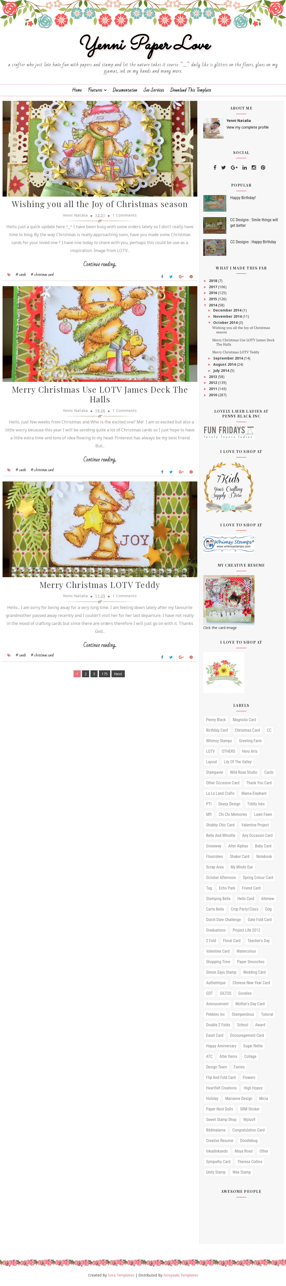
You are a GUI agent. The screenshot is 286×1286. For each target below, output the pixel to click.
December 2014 (227, 312)
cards (269, 774)
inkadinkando (217, 1153)
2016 (213, 295)
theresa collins (249, 1164)
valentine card (218, 953)
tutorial (267, 1016)
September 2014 (228, 360)
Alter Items (228, 1058)
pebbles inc (215, 1016)
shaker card (239, 858)
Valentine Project (255, 827)
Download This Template (190, 92)
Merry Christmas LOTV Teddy (96, 590)
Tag (209, 890)
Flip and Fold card (221, 1079)
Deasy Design (229, 806)
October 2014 (226, 324)
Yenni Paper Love (143, 47)
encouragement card (247, 1037)
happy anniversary (221, 1048)
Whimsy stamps (219, 743)
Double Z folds (218, 1027)
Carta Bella (215, 911)
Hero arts (250, 753)
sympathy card (218, 1164)
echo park (227, 890)
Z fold (211, 943)
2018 (213, 283)
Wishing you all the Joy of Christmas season (96, 207)
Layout (211, 764)
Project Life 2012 (246, 932)
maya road (244, 1153)
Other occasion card (222, 785)
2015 (213, 301)
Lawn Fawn (263, 816)
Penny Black (216, 722)
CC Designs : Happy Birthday (253, 244)
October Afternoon (221, 879)
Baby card (263, 848)
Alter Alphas (238, 848)
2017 (213, 289)
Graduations (216, 932)
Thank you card (259, 785)
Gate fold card (260, 922)
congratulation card (248, 1132)
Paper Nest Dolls (219, 1111)
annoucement (217, 1006)
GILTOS (225, 995)
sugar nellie (253, 1048)
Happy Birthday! (243, 200)
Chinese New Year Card (251, 985)
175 (101, 679)
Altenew (267, 900)
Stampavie (214, 774)
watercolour (246, 953)
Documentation (125, 92)
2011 (213, 391)
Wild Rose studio (243, 774)
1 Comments (121, 218)
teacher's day (259, 943)
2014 (213, 307)
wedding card (254, 974)
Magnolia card (244, 722)
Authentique (216, 985)
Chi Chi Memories (233, 816)
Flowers (249, 1079)
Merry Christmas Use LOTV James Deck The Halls (96, 399)
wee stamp (241, 1174)
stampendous (243, 1016)
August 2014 (225, 366)
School (242, 1027)
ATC (209, 1058)
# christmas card (42, 278)
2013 (213, 378)
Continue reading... (96, 268)
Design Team (216, 1069)
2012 (213, 385)
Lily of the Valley (237, 764)
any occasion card (257, 837)
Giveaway (213, 848)
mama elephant (254, 795)
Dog (268, 911)
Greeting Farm (250, 743)
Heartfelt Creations (221, 1090)
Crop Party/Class (244, 911)
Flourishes (214, 858)
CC (269, 732)
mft (209, 816)
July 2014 (221, 372)
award (260, 1027)
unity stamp (216, 1174)
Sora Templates (121, 1277)
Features (95, 92)
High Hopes (253, 1090)
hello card (245, 900)
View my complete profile (248, 129)
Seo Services (154, 92)
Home (77, 92)
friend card (251, 890)
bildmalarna (215, 1132)
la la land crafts (220, 795)
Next (115, 679)
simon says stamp (221, 974)
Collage (250, 1058)
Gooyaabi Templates (181, 1277)
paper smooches (250, 964)
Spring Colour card (258, 879)
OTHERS (228, 753)
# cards (21, 278)
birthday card (217, 732)
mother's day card (250, 1006)
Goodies (245, 995)
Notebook (264, 858)
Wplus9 (249, 1121)
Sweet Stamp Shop (221, 1121)
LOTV (210, 753)
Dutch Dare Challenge (223, 922)
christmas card (247, 732)
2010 (213, 397)
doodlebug (249, 1142)
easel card (214, 1037)
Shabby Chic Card (220, 827)
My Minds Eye (242, 869)
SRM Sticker (250, 1111)
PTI (208, 806)
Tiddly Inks (256, 806)
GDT (209, 995)
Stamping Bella (218, 900)
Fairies (239, 1069)
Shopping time (218, 964)
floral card (231, 943)
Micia (263, 1100)
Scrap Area (215, 869)
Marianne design (238, 1100)
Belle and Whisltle (220, 837)
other (263, 1153)
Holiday (212, 1100)
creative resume (219, 1142)
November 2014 (228, 318)
